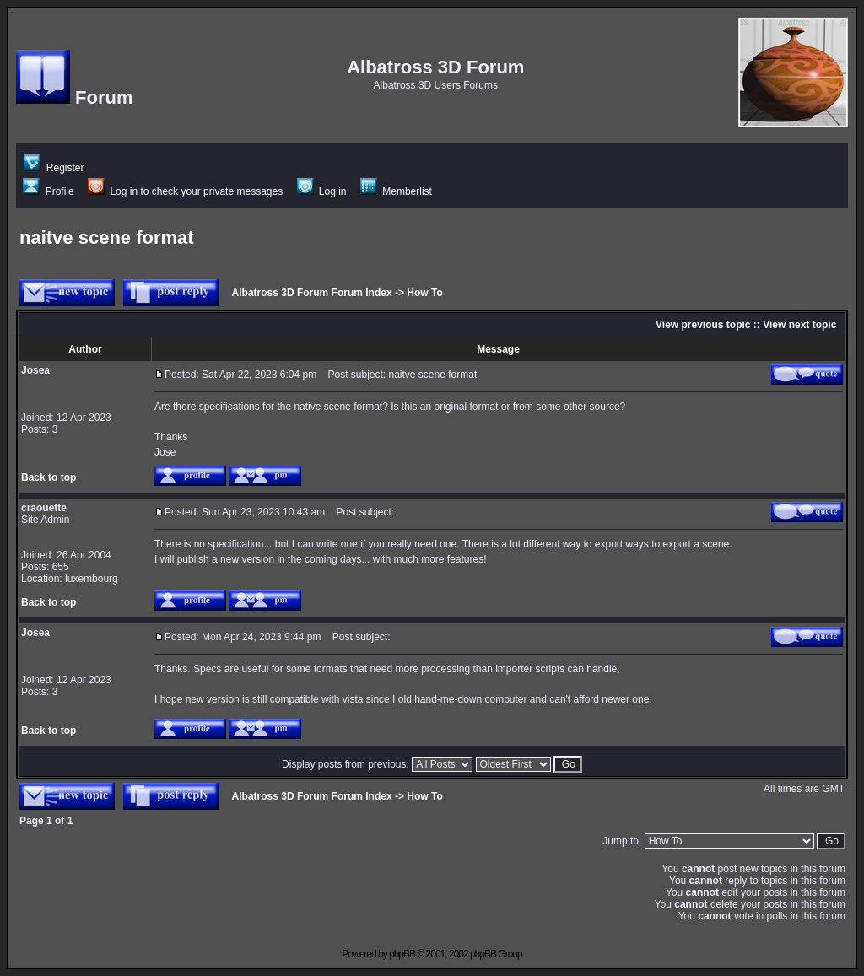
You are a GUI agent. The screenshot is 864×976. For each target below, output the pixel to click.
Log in (322, 191)
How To (424, 293)
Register (54, 168)
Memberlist (396, 191)
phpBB (402, 954)
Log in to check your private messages (185, 191)
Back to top (48, 477)
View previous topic (703, 325)
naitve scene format (106, 237)
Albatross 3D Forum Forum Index (312, 293)
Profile (48, 191)
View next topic (799, 325)
